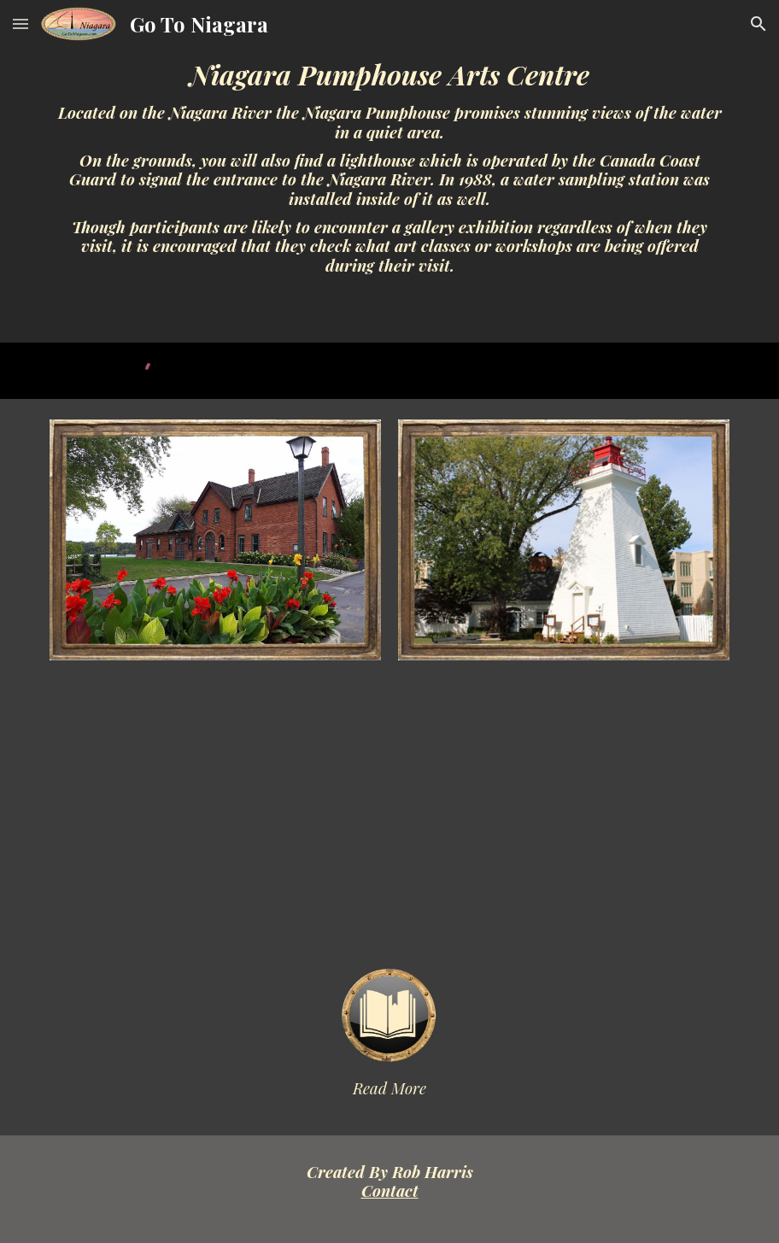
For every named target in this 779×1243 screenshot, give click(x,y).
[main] (389, 171)
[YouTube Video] (389, 813)
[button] (20, 23)
